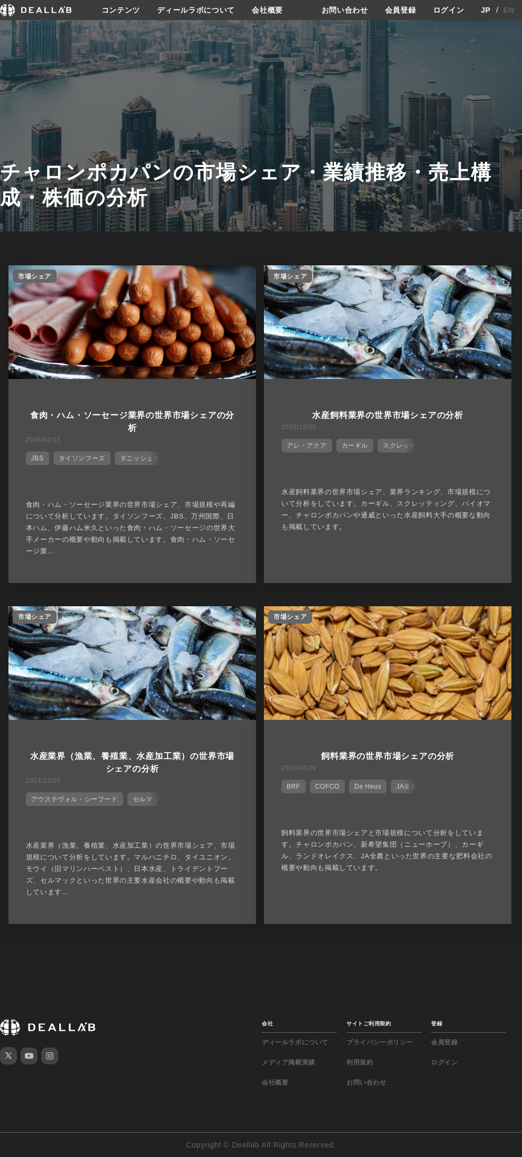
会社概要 (267, 10)
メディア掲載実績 (288, 1062)
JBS (37, 458)
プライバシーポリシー (379, 1042)
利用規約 (359, 1062)
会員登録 (400, 10)
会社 (267, 1023)
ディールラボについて (196, 10)
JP (486, 10)
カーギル (355, 445)
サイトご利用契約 (368, 1023)
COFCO (327, 786)
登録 (436, 1023)
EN (509, 10)
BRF (293, 786)
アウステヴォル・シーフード (74, 799)
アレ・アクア (307, 445)
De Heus (367, 786)
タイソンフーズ (82, 458)
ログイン (448, 10)
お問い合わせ (345, 10)
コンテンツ (121, 10)
